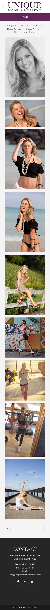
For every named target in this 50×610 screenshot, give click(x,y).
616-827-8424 (27, 567)
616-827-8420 (28, 564)
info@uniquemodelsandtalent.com (25, 574)
